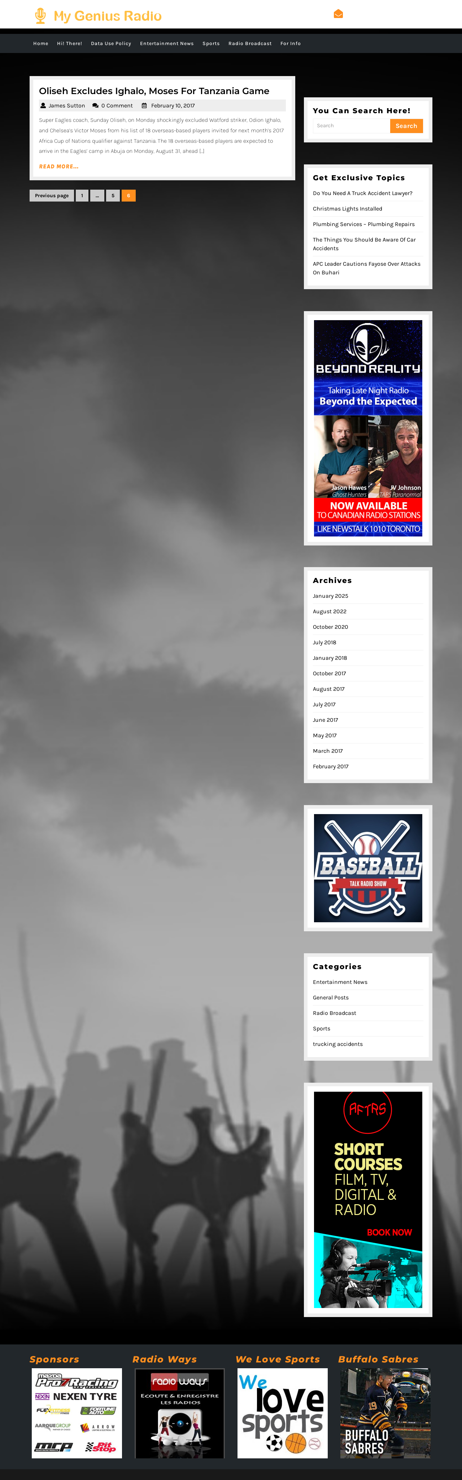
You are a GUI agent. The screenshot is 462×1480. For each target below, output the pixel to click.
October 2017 (329, 673)
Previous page (52, 196)
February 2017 (331, 766)
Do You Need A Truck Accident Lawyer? (363, 193)
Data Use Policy (111, 43)
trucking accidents (338, 1044)
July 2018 (324, 642)
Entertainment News (167, 43)
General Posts (331, 997)
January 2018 (330, 657)
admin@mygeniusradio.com (382, 13)
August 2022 (329, 611)
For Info (290, 43)
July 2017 (324, 704)
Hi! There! (69, 43)
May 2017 (325, 735)
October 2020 (330, 626)
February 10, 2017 (173, 105)
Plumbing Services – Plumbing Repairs (364, 224)
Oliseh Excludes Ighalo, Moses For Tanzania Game (154, 90)
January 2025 (330, 595)
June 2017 (325, 719)
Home (40, 43)
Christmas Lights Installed (347, 208)
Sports (211, 43)
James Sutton (67, 105)
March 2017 (328, 750)
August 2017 (329, 688)
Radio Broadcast (250, 43)
